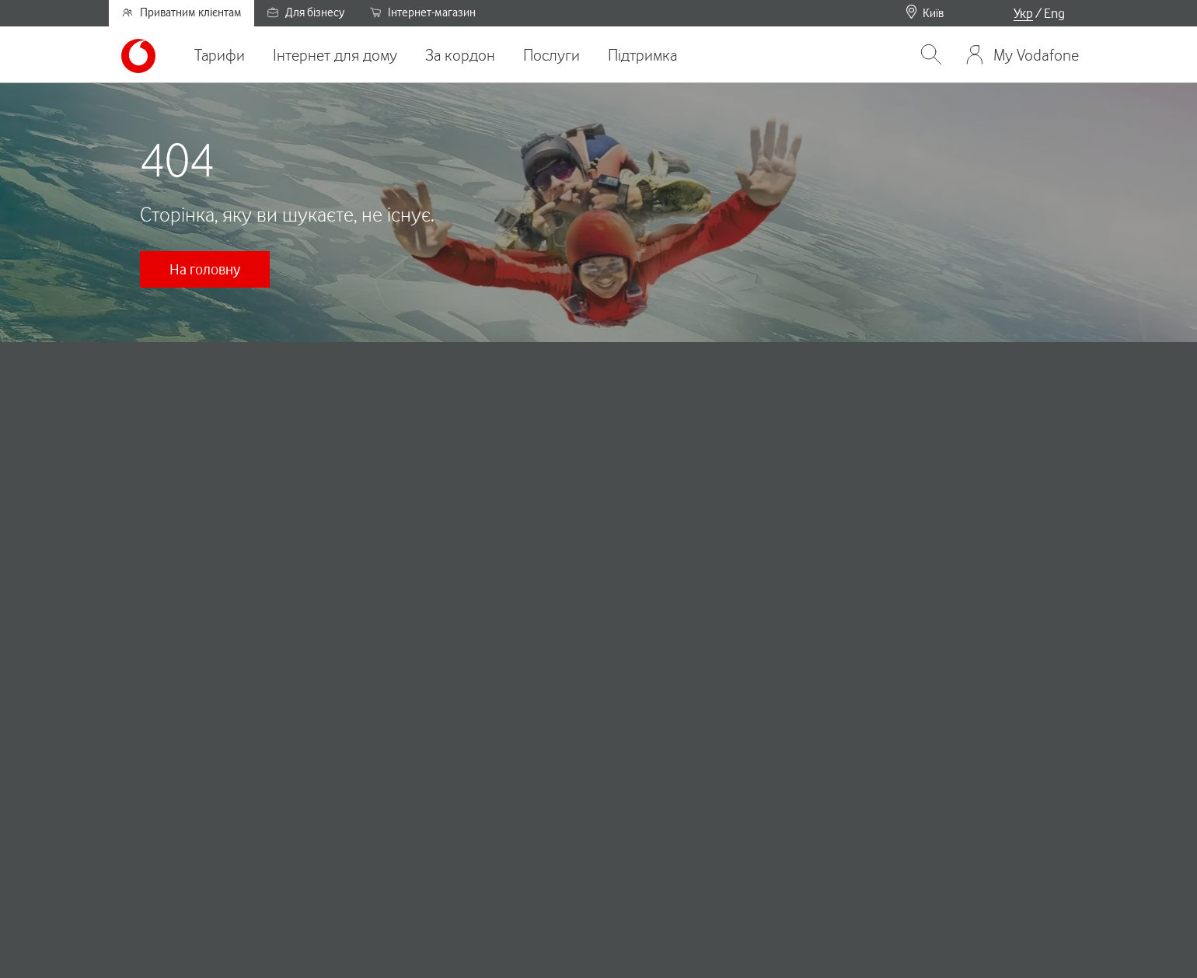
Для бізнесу (305, 12)
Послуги (551, 55)
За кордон (460, 55)
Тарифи (219, 55)
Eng (1054, 13)
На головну (204, 269)
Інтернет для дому (335, 55)
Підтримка (642, 55)
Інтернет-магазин (422, 12)
